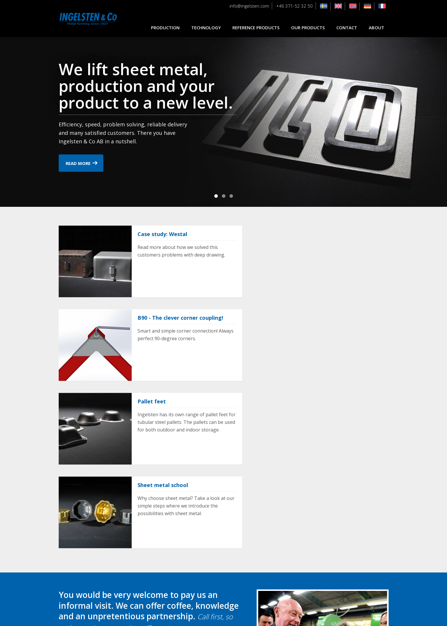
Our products (308, 27)
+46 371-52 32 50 (294, 6)
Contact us (80, 544)
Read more (78, 163)
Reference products (255, 27)
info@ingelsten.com (249, 6)
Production (165, 27)
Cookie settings (223, 616)
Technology (206, 27)
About (376, 27)
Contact (346, 27)
